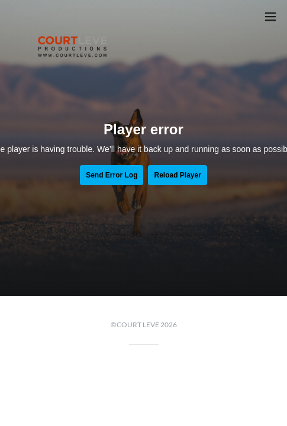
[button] (270, 16)
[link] (72, 16)
